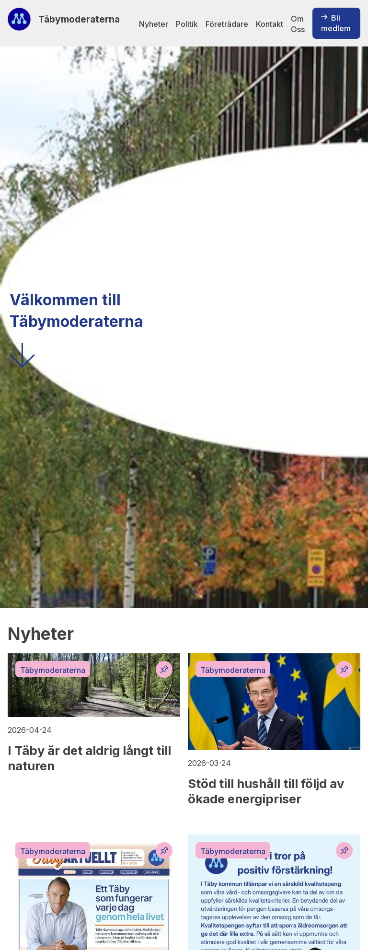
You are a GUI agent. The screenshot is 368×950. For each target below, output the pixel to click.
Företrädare (227, 24)
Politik (187, 24)
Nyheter (153, 24)
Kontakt (269, 24)
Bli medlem (336, 23)
